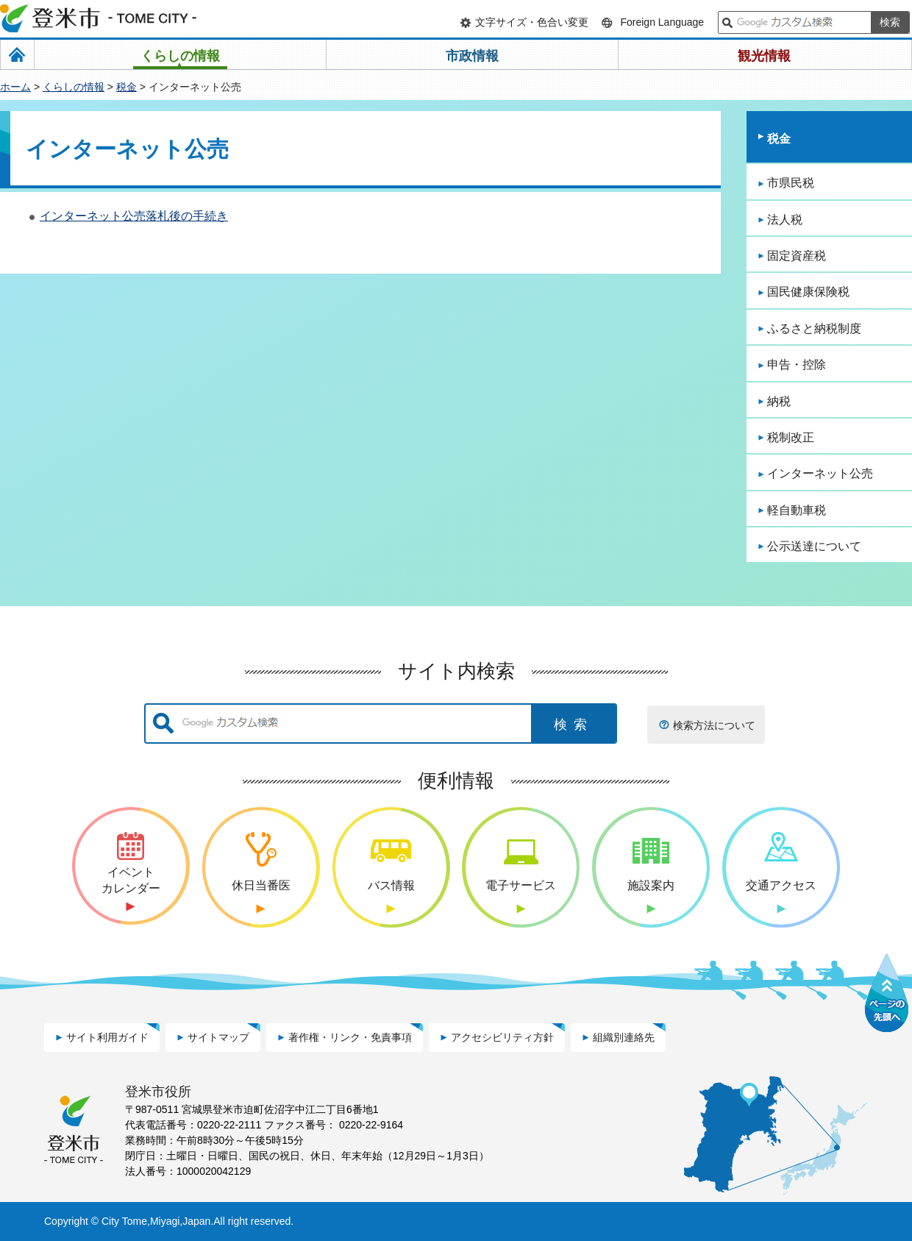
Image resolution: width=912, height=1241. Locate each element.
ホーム (15, 87)
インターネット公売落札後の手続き (134, 216)
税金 (126, 87)
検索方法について (714, 725)
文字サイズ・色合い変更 (531, 22)
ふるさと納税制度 (814, 328)
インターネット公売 (820, 473)
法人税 (784, 219)
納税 (779, 401)
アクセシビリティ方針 (502, 1037)
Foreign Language (662, 22)
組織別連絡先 (624, 1037)
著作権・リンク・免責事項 (350, 1037)
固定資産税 (796, 255)
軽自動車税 (796, 510)
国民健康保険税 (808, 291)
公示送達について (814, 546)
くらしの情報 (73, 87)
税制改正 (790, 437)
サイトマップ (218, 1037)
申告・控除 (796, 364)
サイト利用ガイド (107, 1037)
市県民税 (790, 183)
